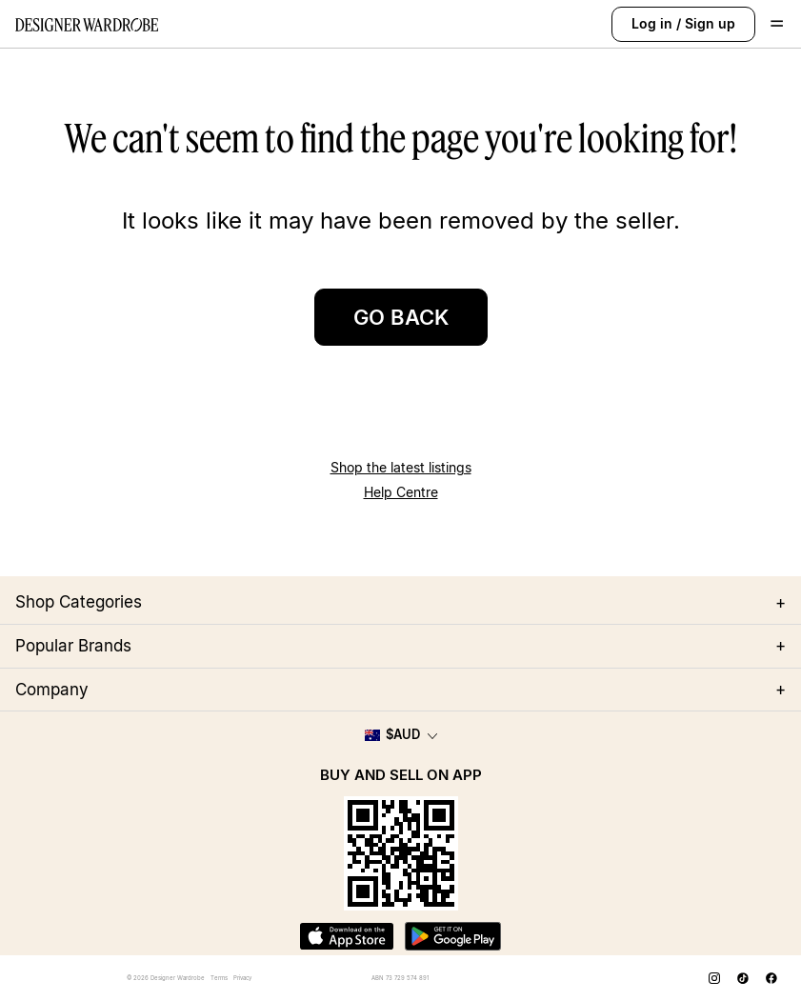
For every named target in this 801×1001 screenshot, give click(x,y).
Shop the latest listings (400, 467)
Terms (219, 977)
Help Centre (401, 492)
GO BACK (401, 317)
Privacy (242, 977)
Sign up (710, 23)
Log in (651, 23)
